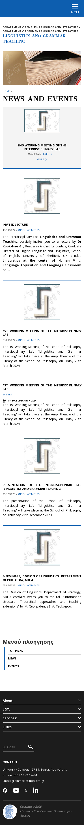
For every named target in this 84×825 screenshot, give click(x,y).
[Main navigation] (75, 8)
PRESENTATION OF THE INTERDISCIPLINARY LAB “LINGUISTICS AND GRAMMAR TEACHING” (42, 487)
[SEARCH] (18, 747)
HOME (6, 91)
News (12, 658)
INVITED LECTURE (15, 224)
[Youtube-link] (16, 791)
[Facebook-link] (5, 790)
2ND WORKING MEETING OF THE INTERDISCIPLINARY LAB (42, 147)
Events (13, 666)
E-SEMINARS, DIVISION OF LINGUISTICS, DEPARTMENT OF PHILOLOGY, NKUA (42, 578)
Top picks (15, 651)
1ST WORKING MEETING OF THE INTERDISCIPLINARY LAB (42, 333)
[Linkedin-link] (36, 791)
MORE (42, 159)
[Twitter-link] (26, 791)
